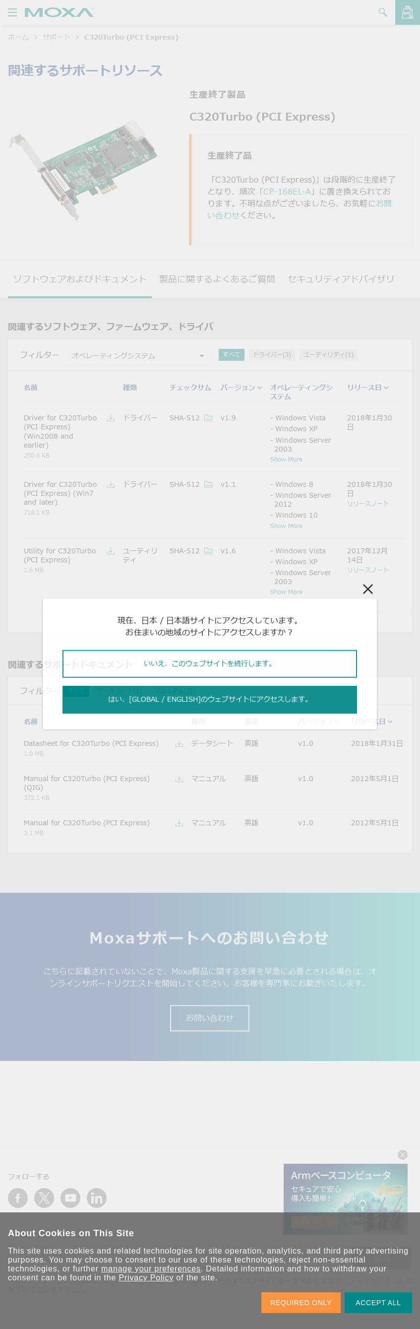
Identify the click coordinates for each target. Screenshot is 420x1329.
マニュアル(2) (173, 690)
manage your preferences (151, 1268)
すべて (231, 354)
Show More (286, 459)
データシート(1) (120, 690)
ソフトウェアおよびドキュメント (80, 278)
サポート (56, 37)
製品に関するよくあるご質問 (217, 278)
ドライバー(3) (272, 354)
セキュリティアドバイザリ (341, 278)
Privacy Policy (146, 1277)
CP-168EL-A (287, 192)
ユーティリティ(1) (328, 354)
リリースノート (368, 503)
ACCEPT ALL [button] (378, 1303)
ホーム (18, 37)
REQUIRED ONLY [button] (301, 1303)
